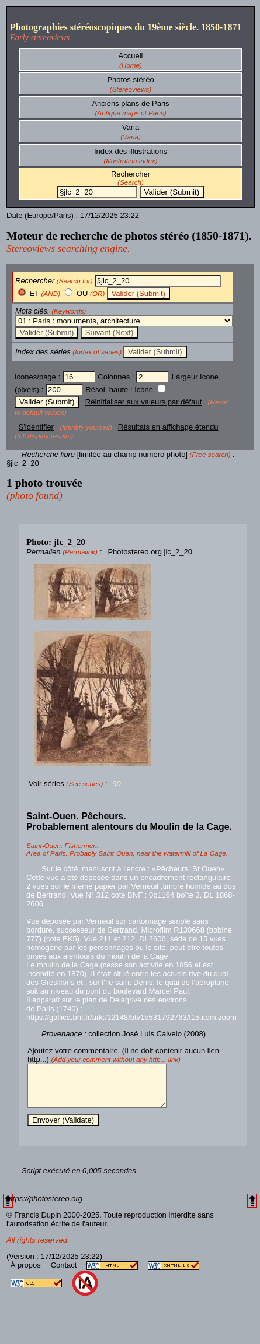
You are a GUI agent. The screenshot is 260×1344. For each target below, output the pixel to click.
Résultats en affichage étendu (168, 427)
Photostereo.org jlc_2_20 (150, 551)
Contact (65, 1273)
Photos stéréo (130, 79)
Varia (130, 127)
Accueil (131, 55)
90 (116, 783)
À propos (27, 1273)
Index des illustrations (130, 151)
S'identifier (36, 427)
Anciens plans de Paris (130, 103)
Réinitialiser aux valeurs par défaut (143, 401)
